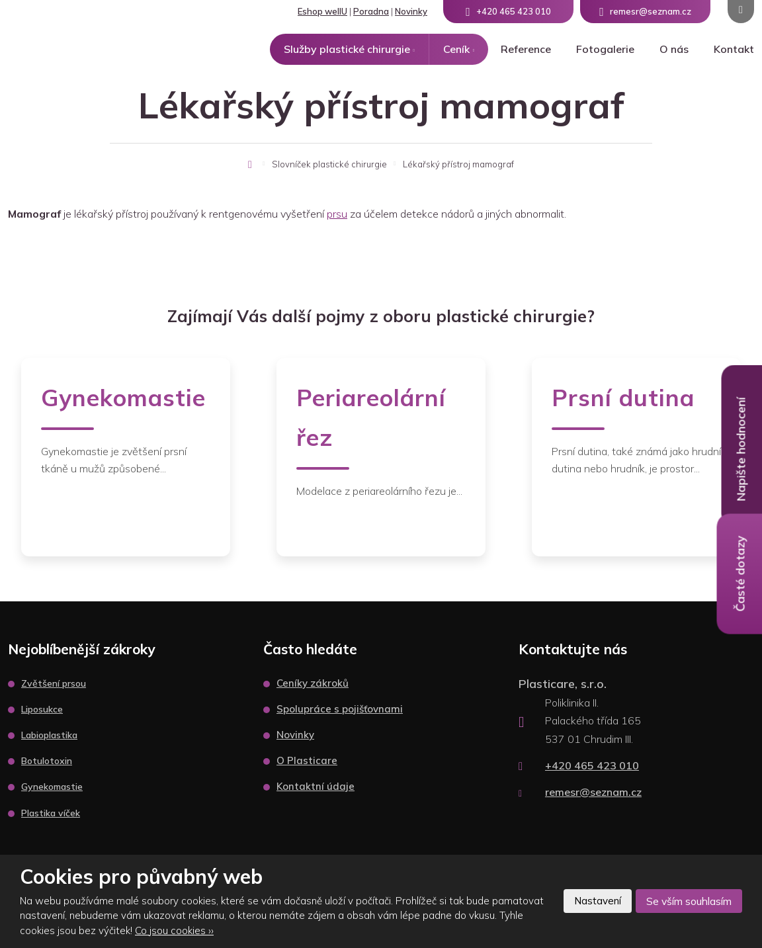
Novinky (411, 11)
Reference (526, 49)
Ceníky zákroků (312, 683)
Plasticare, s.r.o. (563, 683)
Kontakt (734, 49)
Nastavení (591, 901)
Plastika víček (50, 813)
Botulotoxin (46, 761)
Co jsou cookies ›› (174, 930)
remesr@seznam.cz (593, 791)
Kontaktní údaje (315, 786)
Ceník (456, 49)
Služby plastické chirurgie (347, 49)
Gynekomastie (52, 787)
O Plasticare (306, 760)
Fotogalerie (605, 49)
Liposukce (42, 709)
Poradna (371, 11)
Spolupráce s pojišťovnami (339, 709)
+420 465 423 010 (592, 765)
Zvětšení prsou (53, 683)
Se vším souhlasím (687, 901)
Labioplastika (49, 735)
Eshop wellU (322, 11)
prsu (337, 213)
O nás (674, 49)
